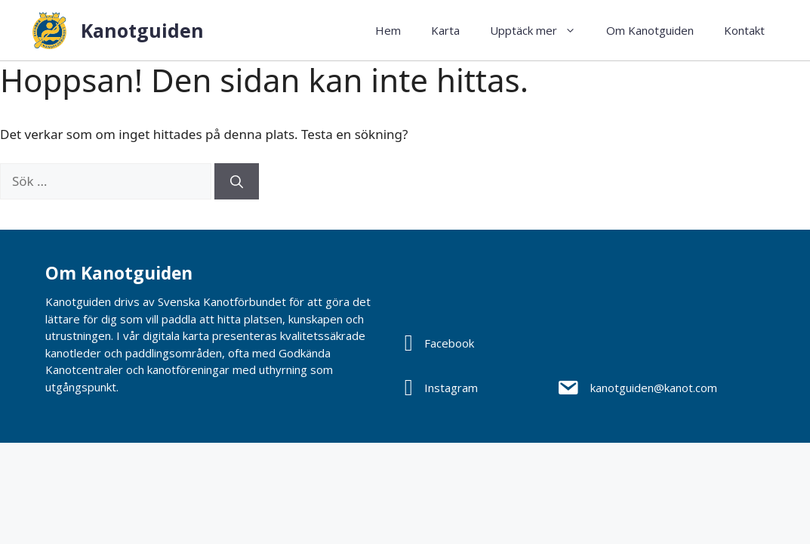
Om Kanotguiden (650, 30)
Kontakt (744, 30)
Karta (445, 30)
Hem (388, 30)
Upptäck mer (540, 30)
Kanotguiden (142, 30)
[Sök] (236, 181)
